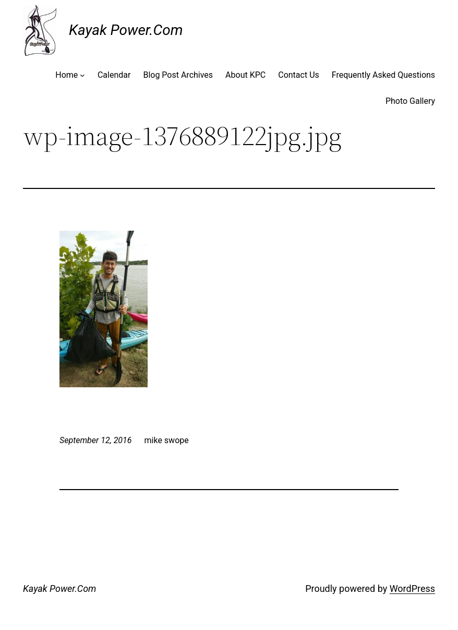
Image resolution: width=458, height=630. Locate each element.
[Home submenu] (82, 75)
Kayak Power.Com (126, 30)
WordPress (412, 588)
